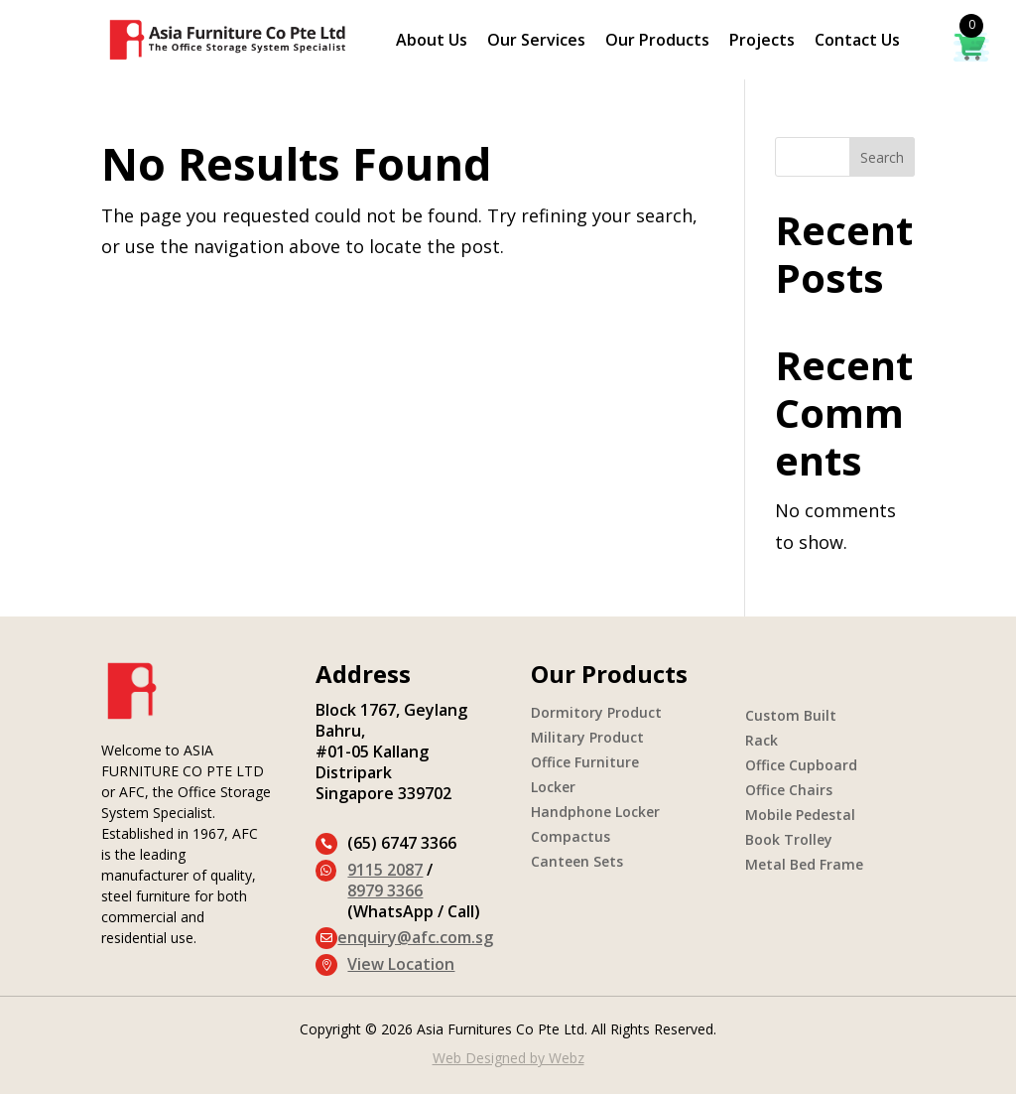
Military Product (587, 737)
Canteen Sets (577, 861)
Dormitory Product (596, 712)
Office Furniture (585, 761)
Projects (762, 42)
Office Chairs (788, 789)
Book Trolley (788, 839)
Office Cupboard (801, 764)
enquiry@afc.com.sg (415, 937)
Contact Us (857, 42)
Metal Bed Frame (804, 864)
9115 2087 (385, 870)
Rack (761, 740)
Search (882, 157)
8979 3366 (385, 890)
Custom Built (790, 715)
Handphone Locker (595, 811)
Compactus (570, 836)
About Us (431, 42)
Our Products (657, 42)
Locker (553, 786)
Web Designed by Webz (508, 1057)
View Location (400, 964)
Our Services (536, 42)
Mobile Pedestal (800, 814)
